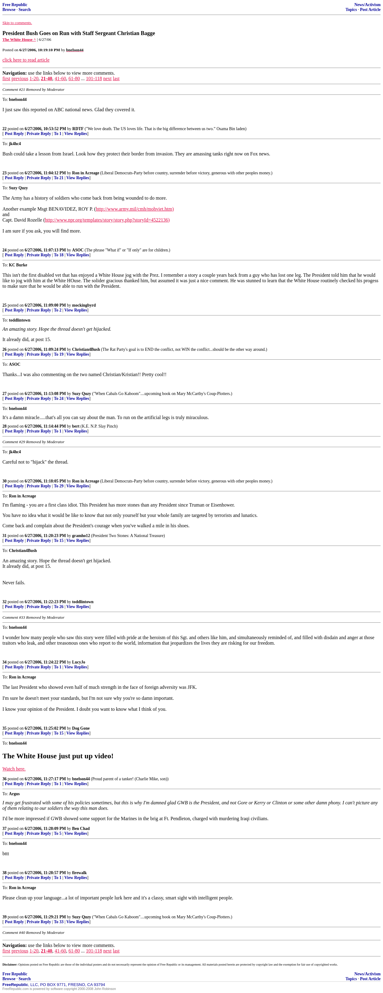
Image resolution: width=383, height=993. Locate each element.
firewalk (79, 872)
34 (4, 662)
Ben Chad (81, 828)
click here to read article (26, 59)
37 (4, 828)
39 (4, 917)
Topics (351, 9)
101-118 (94, 78)
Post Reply (14, 133)
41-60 (60, 78)
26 (4, 349)
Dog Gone (81, 728)
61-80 (74, 78)
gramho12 (81, 535)
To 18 (59, 255)
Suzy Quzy (81, 393)
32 (4, 602)
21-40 (46, 78)
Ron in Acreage (85, 173)
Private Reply (39, 133)
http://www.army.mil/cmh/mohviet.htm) (135, 209)
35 (4, 728)
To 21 (59, 178)
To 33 (59, 922)
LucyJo (78, 662)
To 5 (57, 833)
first (6, 78)
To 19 (59, 354)
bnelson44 (81, 779)
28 (4, 426)
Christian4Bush (86, 349)
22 (4, 128)
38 (4, 872)
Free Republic (14, 4)
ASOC (78, 250)
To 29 (59, 486)
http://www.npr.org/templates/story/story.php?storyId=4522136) (107, 219)
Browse (9, 9)
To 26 (59, 606)
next (107, 78)
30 (4, 481)
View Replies (75, 133)
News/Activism (367, 4)
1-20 (34, 78)
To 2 (57, 310)
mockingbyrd (84, 305)
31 (4, 535)
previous (20, 78)
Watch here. (14, 768)
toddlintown (82, 602)
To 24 (59, 398)
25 (4, 305)
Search (25, 9)
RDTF (78, 128)
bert (75, 426)
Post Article (370, 9)
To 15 (59, 540)
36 (4, 779)
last (116, 78)
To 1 (57, 133)
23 (4, 173)
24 (4, 250)
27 (4, 393)
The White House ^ (19, 39)
